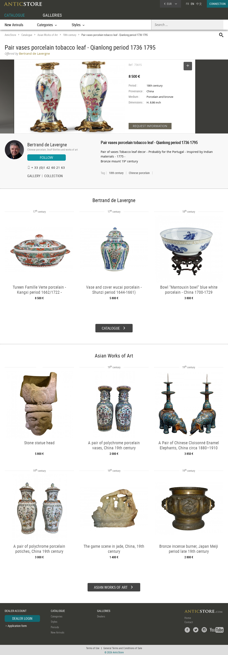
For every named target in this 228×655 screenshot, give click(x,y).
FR (187, 4)
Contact (188, 621)
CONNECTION (217, 4)
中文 (199, 4)
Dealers (101, 616)
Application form (17, 625)
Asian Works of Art (47, 35)
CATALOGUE (14, 15)
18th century (69, 35)
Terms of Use (92, 647)
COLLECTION (53, 176)
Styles (54, 621)
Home (187, 617)
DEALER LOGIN (22, 618)
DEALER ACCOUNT (15, 610)
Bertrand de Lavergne (47, 144)
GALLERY (33, 176)
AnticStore (10, 35)
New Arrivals (14, 24)
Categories (56, 616)
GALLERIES (52, 15)
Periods (55, 626)
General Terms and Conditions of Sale (122, 647)
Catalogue (26, 35)
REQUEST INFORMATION (150, 126)
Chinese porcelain (139, 172)
